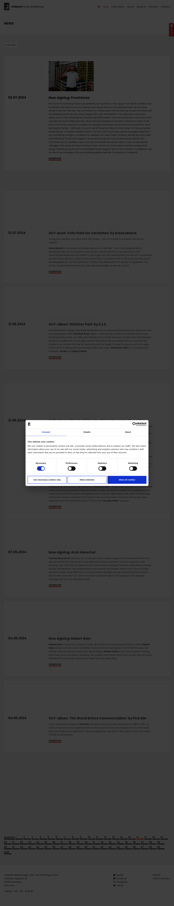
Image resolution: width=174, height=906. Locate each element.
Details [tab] (87, 432)
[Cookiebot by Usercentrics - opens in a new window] (134, 424)
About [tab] (128, 432)
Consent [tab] (46, 432)
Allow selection (86, 480)
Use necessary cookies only (47, 480)
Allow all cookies (127, 480)
